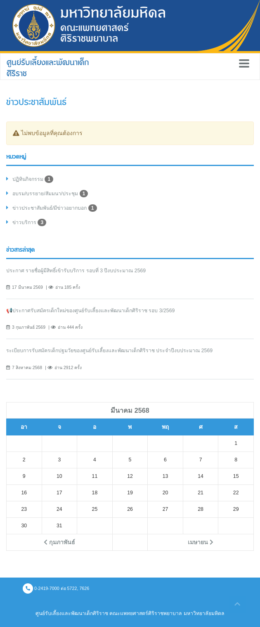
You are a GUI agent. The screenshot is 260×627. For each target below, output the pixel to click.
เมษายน (200, 542)
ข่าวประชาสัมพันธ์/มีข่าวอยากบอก (54, 208)
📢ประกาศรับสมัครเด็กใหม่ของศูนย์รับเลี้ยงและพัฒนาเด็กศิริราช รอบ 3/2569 (90, 311)
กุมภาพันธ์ (59, 542)
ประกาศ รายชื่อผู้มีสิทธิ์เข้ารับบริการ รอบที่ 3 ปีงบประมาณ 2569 (76, 271)
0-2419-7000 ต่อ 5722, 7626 (56, 588)
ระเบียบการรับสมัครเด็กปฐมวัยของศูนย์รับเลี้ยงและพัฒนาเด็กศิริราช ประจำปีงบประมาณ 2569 (109, 350)
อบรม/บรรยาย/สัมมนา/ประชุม (50, 193)
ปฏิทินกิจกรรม (32, 179)
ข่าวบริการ (29, 222)
